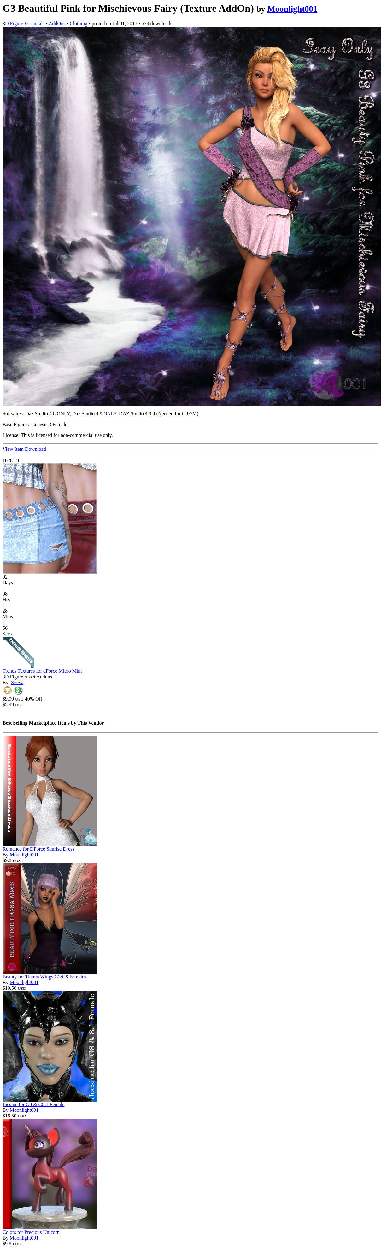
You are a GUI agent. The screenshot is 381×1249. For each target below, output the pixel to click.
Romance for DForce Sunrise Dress (38, 849)
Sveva (17, 682)
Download (35, 449)
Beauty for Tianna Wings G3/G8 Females (44, 976)
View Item (14, 449)
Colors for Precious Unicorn (31, 1232)
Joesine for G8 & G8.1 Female (33, 1104)
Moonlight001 (292, 9)
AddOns (57, 23)
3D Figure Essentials (23, 23)
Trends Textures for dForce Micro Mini (42, 671)
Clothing (78, 23)
